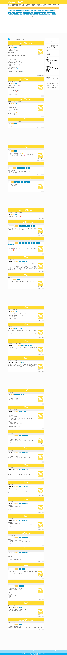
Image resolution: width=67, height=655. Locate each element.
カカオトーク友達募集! (12, 409)
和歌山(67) (41, 13)
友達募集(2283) (10, 10)
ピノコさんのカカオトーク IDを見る (26, 239)
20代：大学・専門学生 (51, 68)
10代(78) (12, 13)
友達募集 (12, 47)
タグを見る (33, 16)
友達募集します (11, 259)
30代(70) (33, 13)
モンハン (19, 328)
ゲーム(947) (18, 10)
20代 (46, 66)
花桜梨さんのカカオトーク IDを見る (26, 210)
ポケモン (15, 47)
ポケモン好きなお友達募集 (13, 309)
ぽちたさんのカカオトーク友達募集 (15, 179)
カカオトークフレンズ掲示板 (16, 2)
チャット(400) (45, 10)
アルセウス (20, 411)
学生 (28, 345)
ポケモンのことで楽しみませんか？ (15, 360)
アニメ (20, 261)
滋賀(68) (38, 13)
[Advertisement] (20, 25)
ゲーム (23, 261)
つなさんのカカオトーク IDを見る (25, 164)
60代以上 (47, 73)
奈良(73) (24, 13)
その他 (48, 61)
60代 (46, 72)
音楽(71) (30, 13)
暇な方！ (10, 550)
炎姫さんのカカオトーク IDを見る (25, 43)
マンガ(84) (9, 13)
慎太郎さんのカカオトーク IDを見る (26, 620)
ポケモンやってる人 (12, 622)
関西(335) (49, 10)
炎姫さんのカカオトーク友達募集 (14, 45)
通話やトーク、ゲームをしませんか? (15, 343)
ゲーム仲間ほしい (11, 392)
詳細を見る (26, 147)
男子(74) (17, 13)
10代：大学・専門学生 (51, 60)
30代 (9, 47)
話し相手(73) (21, 13)
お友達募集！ (10, 326)
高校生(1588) (14, 10)
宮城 (22, 328)
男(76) (15, 13)
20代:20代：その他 (11, 261)
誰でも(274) (55, 10)
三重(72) (27, 13)
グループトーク (49, 53)
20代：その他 (49, 67)
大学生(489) (38, 10)
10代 (46, 59)
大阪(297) (52, 10)
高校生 (12, 244)
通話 (31, 345)
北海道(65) (44, 13)
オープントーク (49, 52)
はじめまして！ (11, 277)
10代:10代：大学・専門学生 (13, 345)
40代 (46, 70)
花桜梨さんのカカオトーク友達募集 (15, 212)
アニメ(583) (34, 10)
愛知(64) (48, 13)
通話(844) (21, 10)
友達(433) (41, 10)
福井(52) (50, 13)
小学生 (48, 63)
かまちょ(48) (54, 13)
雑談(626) (31, 10)
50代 (46, 71)
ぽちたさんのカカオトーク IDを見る (26, 178)
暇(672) (28, 10)
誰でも (10, 244)
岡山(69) (35, 13)
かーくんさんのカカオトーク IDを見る (26, 222)
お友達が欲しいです (12, 224)
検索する (52, 41)
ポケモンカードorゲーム (12, 605)
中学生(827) (25, 10)
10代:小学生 (10, 279)
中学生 (48, 62)
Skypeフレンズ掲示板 (52, 46)
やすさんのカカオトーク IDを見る (25, 533)
